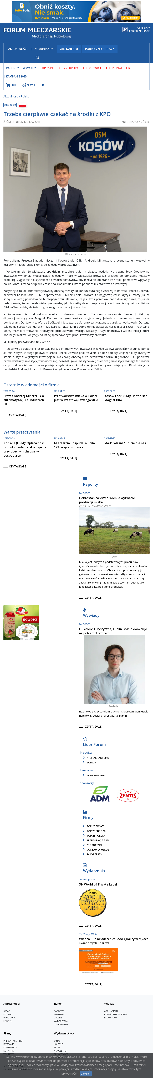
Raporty (90, 482)
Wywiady (91, 613)
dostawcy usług (95, 849)
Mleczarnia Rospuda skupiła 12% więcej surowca (74, 445)
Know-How (110, 1017)
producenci (92, 845)
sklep (12, 85)
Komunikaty (44, 49)
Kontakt (58, 1044)
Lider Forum (94, 742)
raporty (12, 68)
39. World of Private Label (98, 884)
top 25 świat (92, 68)
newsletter (33, 85)
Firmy (88, 815)
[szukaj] (20, 57)
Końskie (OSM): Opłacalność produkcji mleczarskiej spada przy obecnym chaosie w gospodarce (24, 449)
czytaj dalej (18, 415)
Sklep (57, 1047)
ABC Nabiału (69, 49)
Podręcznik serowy (99, 49)
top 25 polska (93, 835)
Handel (7, 1021)
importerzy (92, 854)
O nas (57, 1040)
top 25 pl (46, 68)
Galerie (58, 1017)
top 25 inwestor (118, 68)
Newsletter (60, 1050)
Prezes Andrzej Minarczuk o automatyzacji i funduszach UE (23, 400)
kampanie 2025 (93, 775)
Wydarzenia (94, 869)
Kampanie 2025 (16, 76)
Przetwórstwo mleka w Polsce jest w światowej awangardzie (76, 398)
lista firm (8, 1050)
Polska (25, 96)
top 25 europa (68, 68)
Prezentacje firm (95, 840)
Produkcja (9, 1017)
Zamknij (85, 1073)
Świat (6, 1011)
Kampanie (8, 1044)
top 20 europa (94, 831)
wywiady (29, 68)
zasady (89, 762)
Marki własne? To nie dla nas (125, 443)
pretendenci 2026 (95, 757)
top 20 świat (93, 826)
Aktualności (17, 49)
